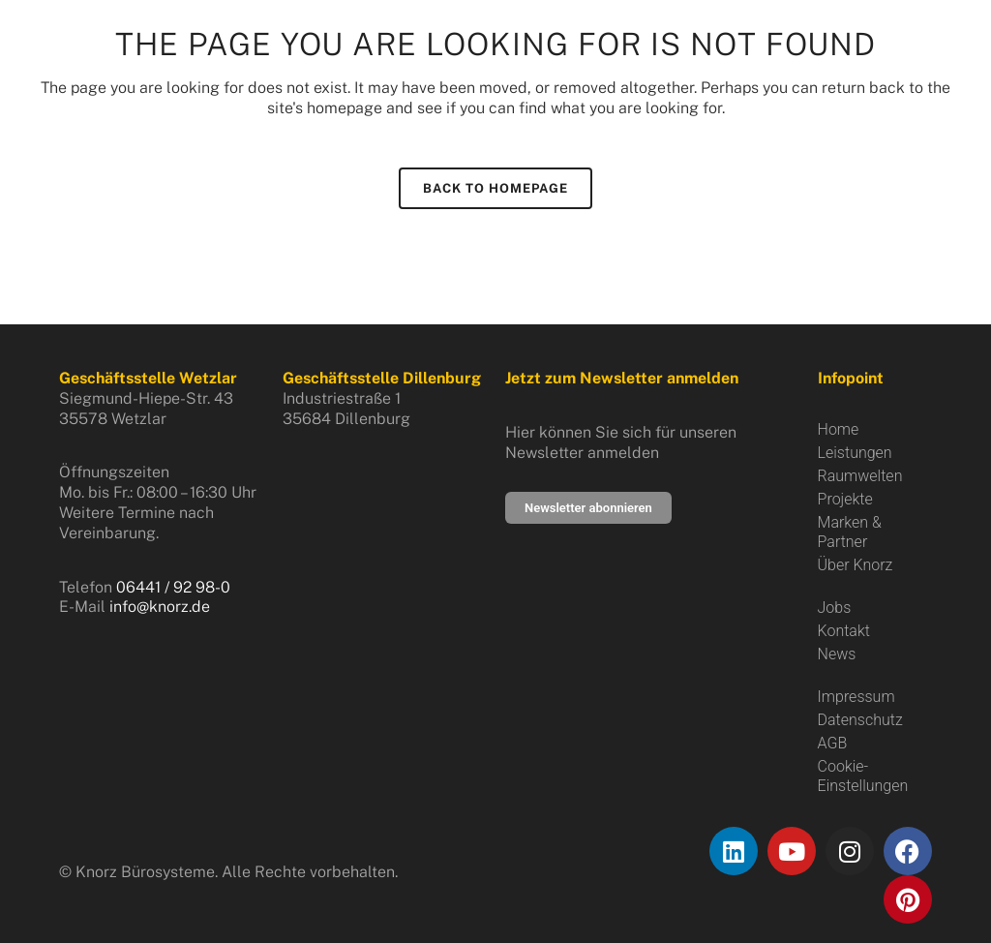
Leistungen (855, 452)
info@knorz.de (159, 606)
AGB (833, 743)
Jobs (835, 607)
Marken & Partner (850, 532)
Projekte (845, 499)
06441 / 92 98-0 (173, 587)
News (837, 654)
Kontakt (844, 631)
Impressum (856, 696)
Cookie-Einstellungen (863, 776)
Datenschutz (860, 720)
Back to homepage (495, 188)
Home (838, 429)
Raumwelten (860, 476)
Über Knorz (855, 565)
